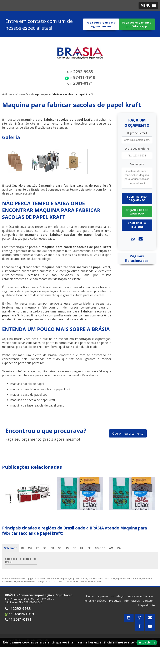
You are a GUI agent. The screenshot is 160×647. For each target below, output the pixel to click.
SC (59, 552)
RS (67, 552)
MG (30, 552)
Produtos (115, 604)
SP (44, 552)
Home (90, 600)
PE (74, 552)
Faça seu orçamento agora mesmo (101, 26)
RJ (22, 552)
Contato (148, 604)
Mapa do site (146, 609)
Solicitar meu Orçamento (137, 202)
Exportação (118, 600)
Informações (132, 604)
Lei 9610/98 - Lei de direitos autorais (84, 585)
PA (119, 552)
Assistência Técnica (140, 600)
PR (52, 552)
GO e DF (100, 552)
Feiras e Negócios (95, 604)
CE (89, 552)
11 (80, 75)
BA (81, 552)
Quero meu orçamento (128, 437)
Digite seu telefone (137, 152)
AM (111, 552)
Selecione (10, 552)
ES (37, 552)
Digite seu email (137, 137)
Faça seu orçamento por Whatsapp (137, 26)
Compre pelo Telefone (137, 228)
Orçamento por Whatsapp (137, 215)
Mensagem (137, 168)
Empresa (102, 600)
